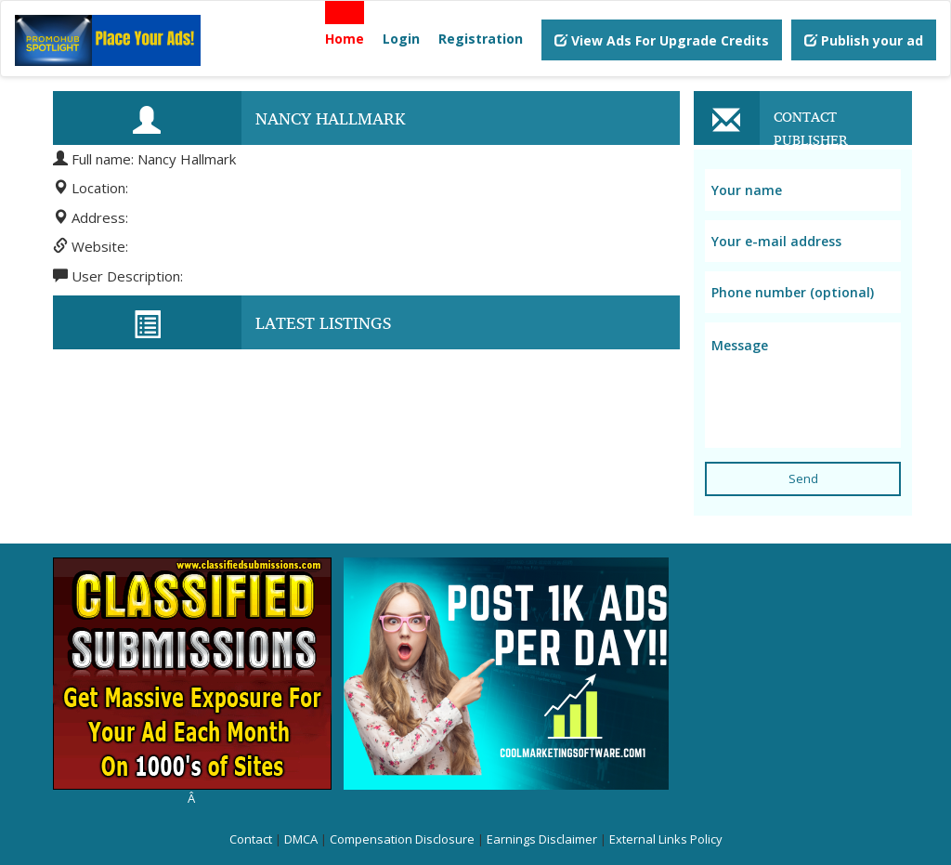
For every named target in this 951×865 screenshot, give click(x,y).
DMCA (301, 839)
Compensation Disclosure (402, 839)
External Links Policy (666, 839)
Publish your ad (863, 40)
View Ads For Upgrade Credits (661, 40)
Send (803, 478)
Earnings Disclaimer (542, 839)
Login (401, 38)
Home (344, 38)
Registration (480, 38)
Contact (250, 839)
